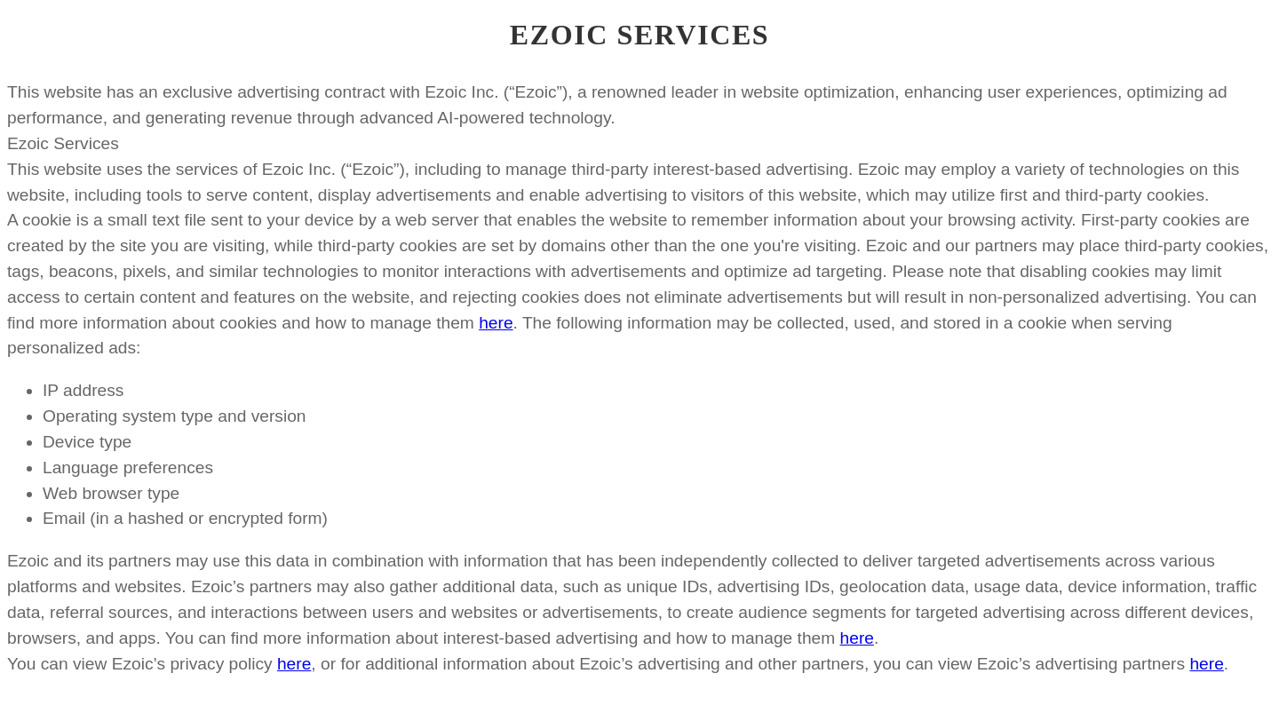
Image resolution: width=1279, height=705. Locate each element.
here (495, 322)
